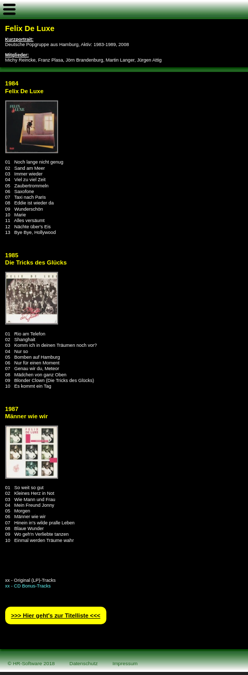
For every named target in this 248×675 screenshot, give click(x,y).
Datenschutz (84, 663)
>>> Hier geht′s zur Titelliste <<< (55, 615)
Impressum (125, 663)
